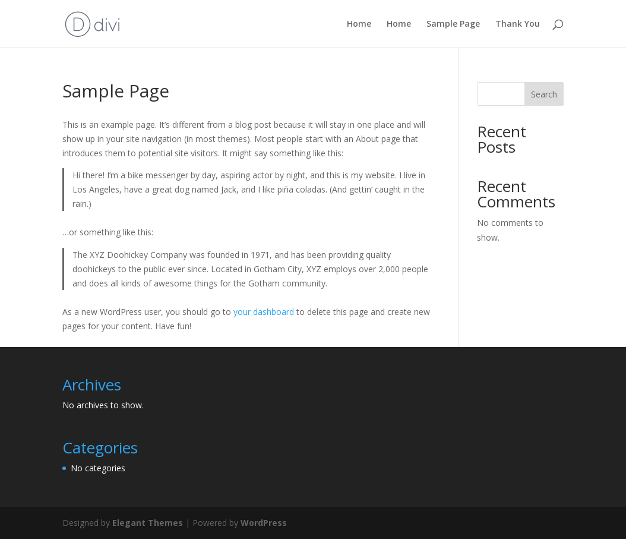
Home (359, 24)
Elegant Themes (147, 522)
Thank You (517, 24)
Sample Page (453, 24)
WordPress (264, 522)
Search (544, 94)
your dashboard (263, 311)
